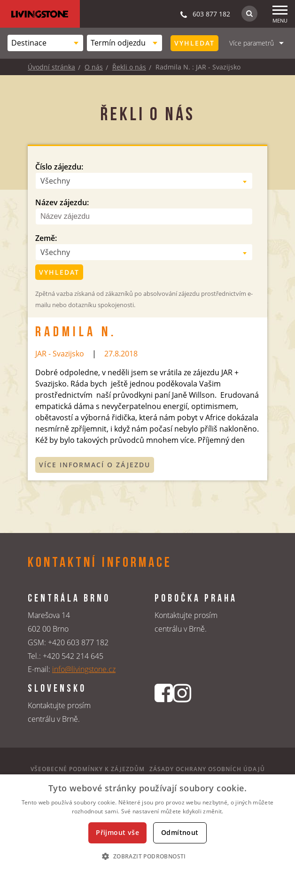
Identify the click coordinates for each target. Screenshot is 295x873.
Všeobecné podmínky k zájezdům (88, 769)
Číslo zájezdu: (59, 167)
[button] (147, 856)
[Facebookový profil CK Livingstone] (164, 709)
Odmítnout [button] (180, 832)
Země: (46, 238)
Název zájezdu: (62, 202)
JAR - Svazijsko (59, 353)
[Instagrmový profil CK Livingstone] (182, 709)
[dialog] (147, 823)
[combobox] (45, 43)
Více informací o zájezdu (94, 464)
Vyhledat (194, 43)
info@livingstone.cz (84, 669)
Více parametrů (251, 43)
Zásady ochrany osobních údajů (207, 769)
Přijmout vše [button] (117, 832)
